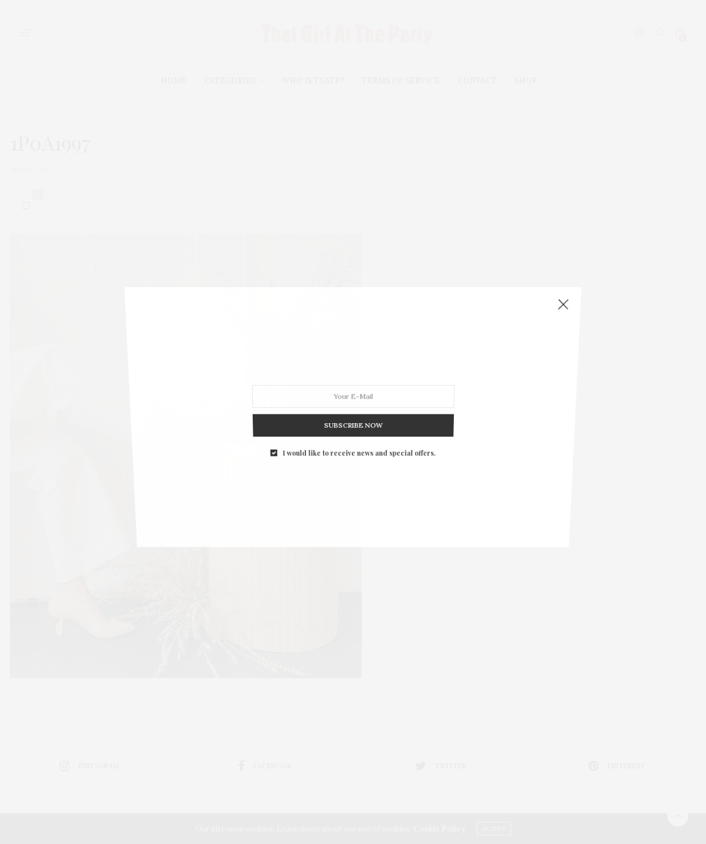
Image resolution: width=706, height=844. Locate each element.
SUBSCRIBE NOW (353, 361)
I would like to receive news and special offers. (358, 373)
